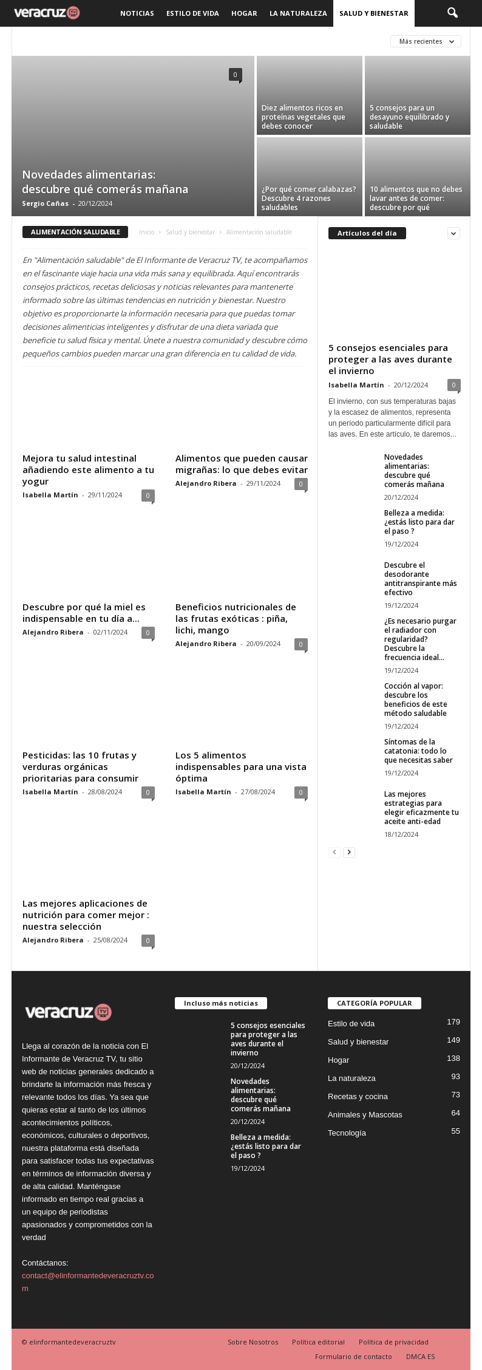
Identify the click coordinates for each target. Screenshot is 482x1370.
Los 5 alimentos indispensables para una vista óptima (241, 766)
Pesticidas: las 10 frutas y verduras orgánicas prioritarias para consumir (80, 766)
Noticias (137, 13)
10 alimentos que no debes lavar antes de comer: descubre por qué (416, 198)
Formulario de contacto (353, 1356)
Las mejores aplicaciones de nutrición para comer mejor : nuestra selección (85, 914)
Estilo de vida (192, 13)
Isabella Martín (50, 494)
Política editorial (318, 1341)
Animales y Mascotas (365, 1114)
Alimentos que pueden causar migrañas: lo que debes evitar (241, 463)
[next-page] (349, 851)
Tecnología (347, 1132)
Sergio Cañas (45, 203)
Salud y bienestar (374, 13)
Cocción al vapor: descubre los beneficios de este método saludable (415, 699)
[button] (452, 13)
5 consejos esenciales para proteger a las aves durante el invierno (390, 359)
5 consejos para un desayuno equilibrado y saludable (409, 117)
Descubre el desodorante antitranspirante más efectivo (420, 579)
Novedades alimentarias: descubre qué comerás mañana (105, 181)
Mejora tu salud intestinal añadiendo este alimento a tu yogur (88, 469)
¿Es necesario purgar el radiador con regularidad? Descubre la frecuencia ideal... (420, 639)
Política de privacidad (394, 1341)
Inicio (146, 232)
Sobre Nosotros (253, 1341)
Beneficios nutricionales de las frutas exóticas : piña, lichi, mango (235, 618)
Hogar (244, 13)
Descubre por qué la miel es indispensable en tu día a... (84, 612)
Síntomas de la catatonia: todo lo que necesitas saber (418, 751)
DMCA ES (420, 1356)
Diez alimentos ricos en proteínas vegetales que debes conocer (303, 117)
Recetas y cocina (358, 1096)
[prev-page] (334, 851)
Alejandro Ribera (206, 483)
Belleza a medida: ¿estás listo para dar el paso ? (419, 522)
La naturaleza (298, 13)
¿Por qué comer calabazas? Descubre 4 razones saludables (309, 198)
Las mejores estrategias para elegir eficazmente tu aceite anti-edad (421, 807)
